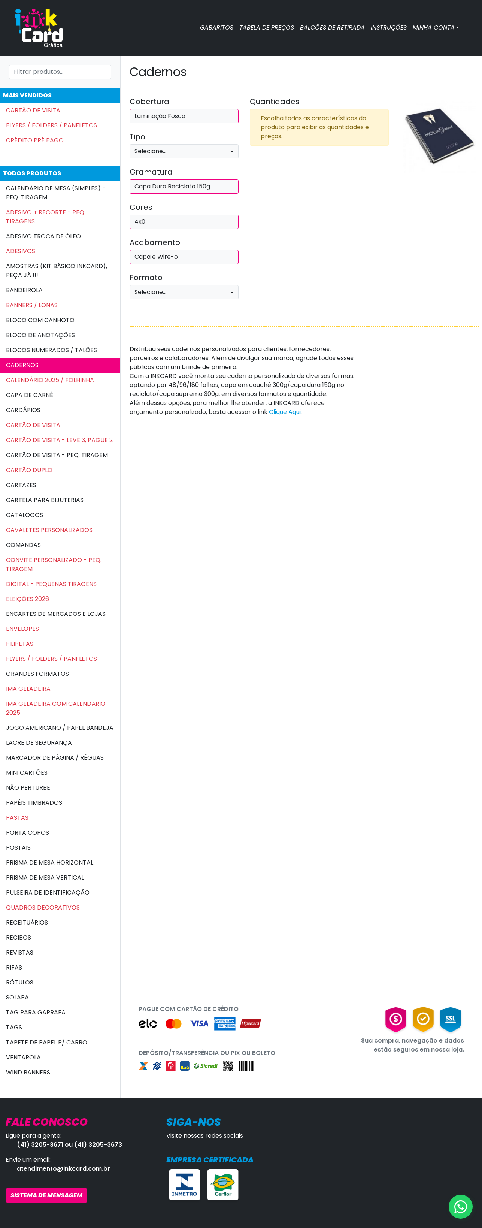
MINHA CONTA (434, 27)
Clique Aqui (285, 412)
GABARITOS (216, 27)
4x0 (139, 221)
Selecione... (150, 151)
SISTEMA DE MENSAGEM (46, 1195)
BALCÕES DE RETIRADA (332, 27)
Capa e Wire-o (156, 256)
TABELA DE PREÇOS (266, 27)
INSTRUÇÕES (389, 27)
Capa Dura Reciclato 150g (172, 186)
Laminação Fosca (159, 116)
